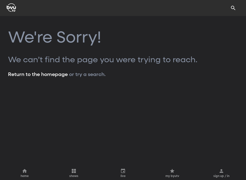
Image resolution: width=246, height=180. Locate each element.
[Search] (233, 8)
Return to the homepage (38, 74)
